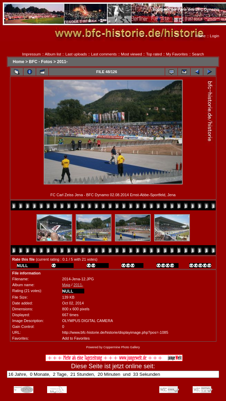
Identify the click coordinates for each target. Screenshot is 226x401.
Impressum (31, 54)
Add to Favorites (76, 338)
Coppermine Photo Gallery (121, 347)
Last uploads (76, 54)
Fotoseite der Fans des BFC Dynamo (186, 9)
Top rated (154, 54)
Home (201, 36)
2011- (62, 61)
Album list (53, 54)
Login (214, 36)
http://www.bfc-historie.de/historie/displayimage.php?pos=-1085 (115, 332)
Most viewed (131, 54)
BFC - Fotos (40, 61)
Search (198, 54)
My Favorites (177, 54)
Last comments (104, 54)
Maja (66, 285)
